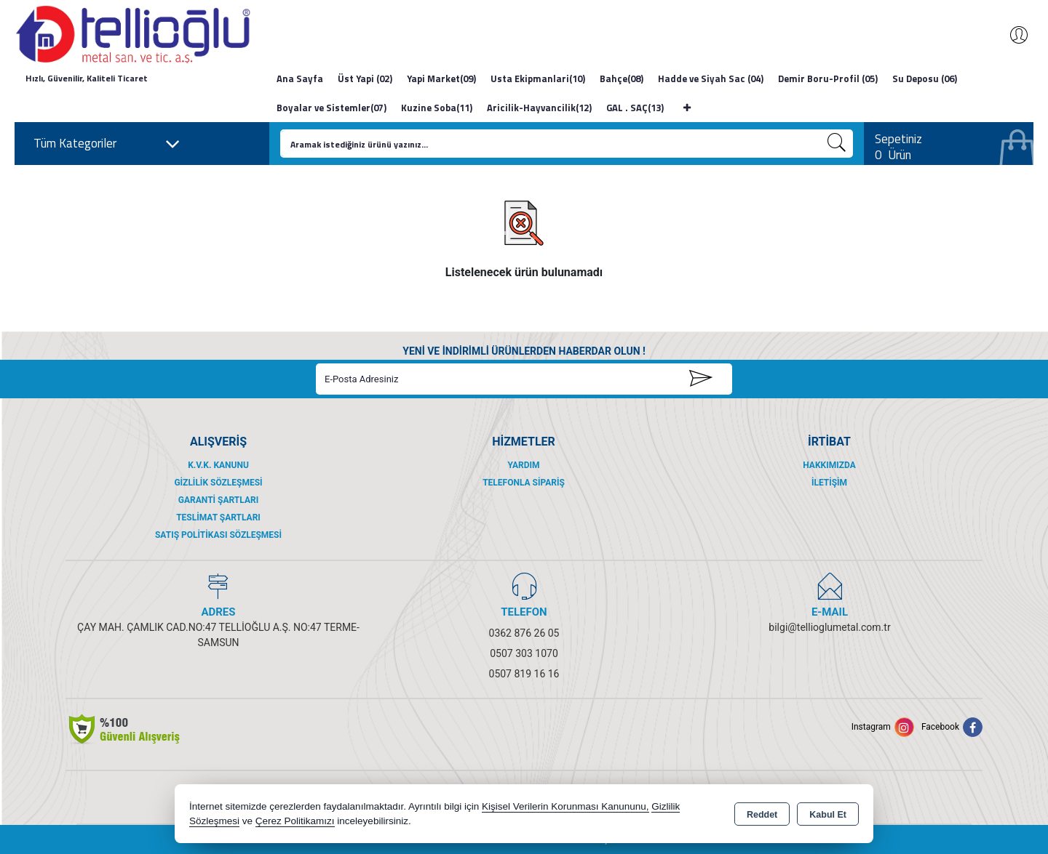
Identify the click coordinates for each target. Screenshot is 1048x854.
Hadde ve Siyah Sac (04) (710, 78)
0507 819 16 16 (524, 674)
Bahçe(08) (621, 78)
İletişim (829, 483)
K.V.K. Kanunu (218, 465)
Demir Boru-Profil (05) (828, 78)
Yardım (523, 465)
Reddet (762, 815)
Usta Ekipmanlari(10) (538, 78)
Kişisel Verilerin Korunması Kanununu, (565, 806)
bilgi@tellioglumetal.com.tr (829, 627)
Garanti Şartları (218, 500)
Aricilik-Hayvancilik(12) (539, 107)
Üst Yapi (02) (365, 78)
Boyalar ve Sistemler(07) (331, 107)
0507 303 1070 (524, 653)
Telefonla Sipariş (524, 483)
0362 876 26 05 (524, 633)
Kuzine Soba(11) (436, 107)
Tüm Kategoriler (106, 144)
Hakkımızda (829, 465)
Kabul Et (827, 815)
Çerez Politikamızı (295, 820)
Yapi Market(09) (441, 78)
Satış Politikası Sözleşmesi (218, 535)
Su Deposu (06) (924, 78)
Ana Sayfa (300, 78)
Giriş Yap (1011, 35)
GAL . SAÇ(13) (635, 107)
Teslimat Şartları (218, 517)
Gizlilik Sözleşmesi (218, 483)
